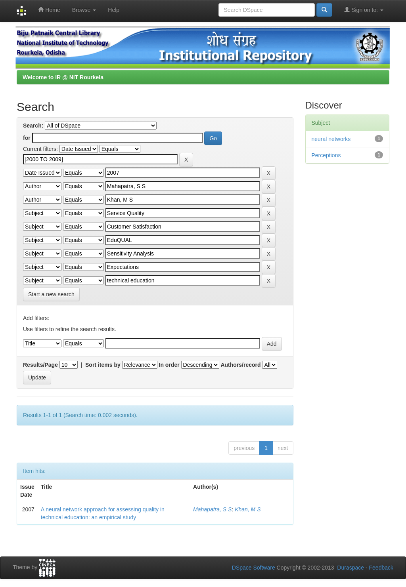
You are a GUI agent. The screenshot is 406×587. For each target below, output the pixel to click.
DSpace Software (253, 567)
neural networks (331, 139)
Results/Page (40, 365)
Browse (84, 10)
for (27, 138)
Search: (33, 125)
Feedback (381, 567)
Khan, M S (247, 509)
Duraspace (350, 567)
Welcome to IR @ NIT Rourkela (63, 77)
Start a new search (51, 294)
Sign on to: (363, 9)
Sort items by (103, 365)
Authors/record (240, 365)
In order (169, 365)
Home (49, 9)
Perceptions (326, 155)
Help (113, 10)
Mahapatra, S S (212, 509)
